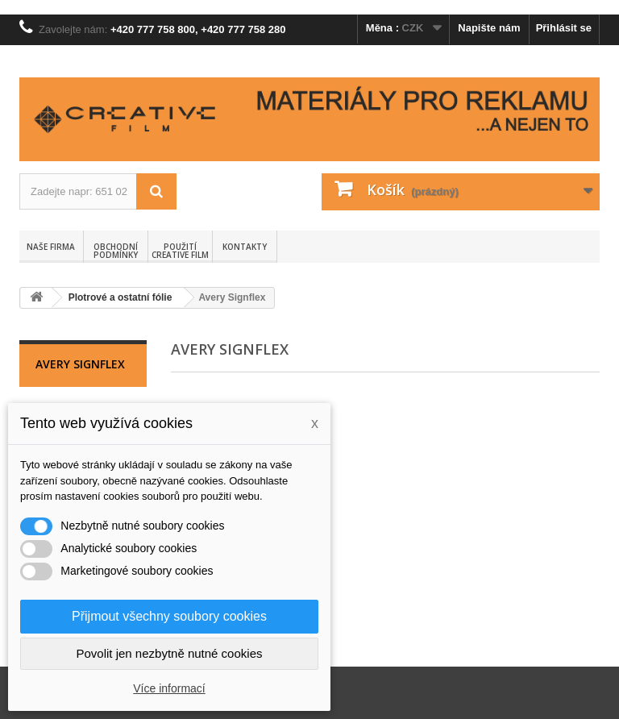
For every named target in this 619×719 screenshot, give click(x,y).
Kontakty (244, 246)
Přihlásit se (564, 28)
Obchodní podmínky (115, 250)
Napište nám (489, 28)
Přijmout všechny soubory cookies (169, 616)
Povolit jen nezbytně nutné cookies (170, 653)
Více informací (169, 688)
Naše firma (51, 246)
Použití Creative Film (180, 250)
